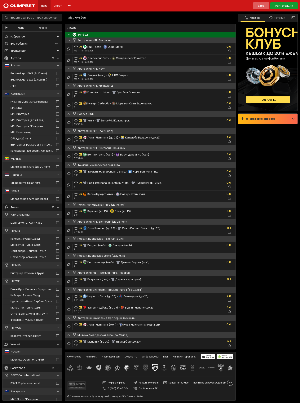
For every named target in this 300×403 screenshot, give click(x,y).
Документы (131, 356)
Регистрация (284, 5)
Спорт (58, 5)
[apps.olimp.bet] (208, 356)
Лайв (44, 5)
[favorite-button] (76, 47)
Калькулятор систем (184, 356)
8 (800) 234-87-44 (115, 388)
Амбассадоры (150, 356)
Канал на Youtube (175, 382)
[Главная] (19, 5)
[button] (6, 27)
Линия (43, 27)
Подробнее (268, 100)
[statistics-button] (229, 50)
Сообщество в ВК (145, 388)
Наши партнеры (111, 356)
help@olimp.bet (113, 382)
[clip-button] (69, 49)
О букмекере (74, 356)
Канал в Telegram (146, 382)
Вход (261, 5)
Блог (165, 356)
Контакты (91, 356)
